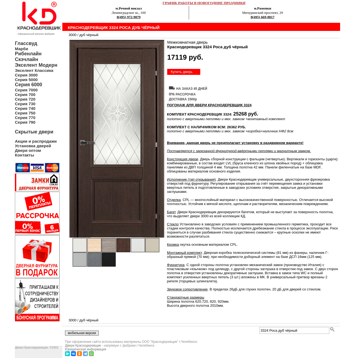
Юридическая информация (85, 349)
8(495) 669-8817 (263, 17)
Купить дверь (181, 72)
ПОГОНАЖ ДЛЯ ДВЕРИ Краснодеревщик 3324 (209, 105)
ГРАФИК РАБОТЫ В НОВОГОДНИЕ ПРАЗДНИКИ (204, 3)
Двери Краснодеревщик (83, 345)
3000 (72, 35)
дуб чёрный (88, 35)
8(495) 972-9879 (129, 17)
